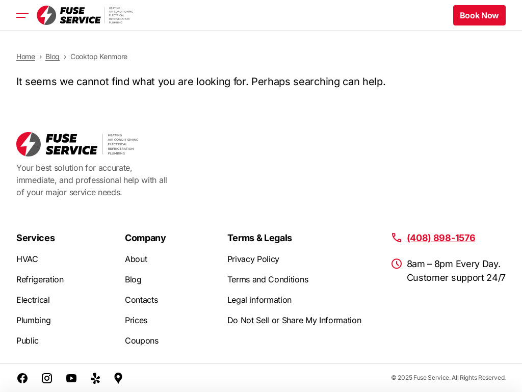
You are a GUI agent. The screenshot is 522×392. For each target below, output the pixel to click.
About (136, 259)
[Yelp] (96, 378)
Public (27, 340)
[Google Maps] (118, 378)
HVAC (27, 259)
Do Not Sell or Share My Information (294, 320)
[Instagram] (47, 378)
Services (35, 237)
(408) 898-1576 (441, 237)
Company (145, 237)
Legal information (259, 300)
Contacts (141, 300)
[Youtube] (71, 378)
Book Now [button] (479, 15)
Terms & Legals (260, 237)
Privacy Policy (253, 259)
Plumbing (33, 320)
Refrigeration (40, 279)
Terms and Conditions (267, 279)
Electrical (33, 300)
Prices (136, 320)
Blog (133, 279)
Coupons (142, 340)
